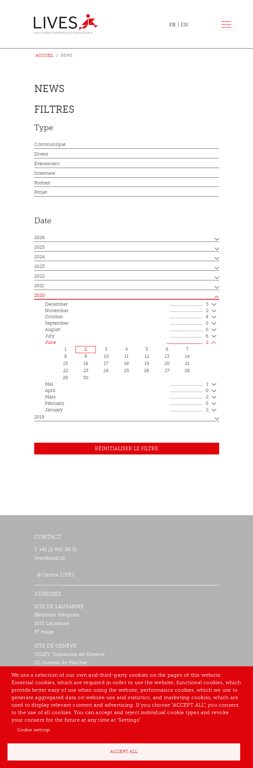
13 (167, 356)
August (126, 330)
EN (184, 24)
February (126, 404)
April (126, 391)
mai (126, 384)
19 (146, 363)
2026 (39, 237)
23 (85, 370)
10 (106, 356)
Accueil (45, 55)
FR (172, 24)
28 (187, 370)
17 (106, 363)
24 (106, 370)
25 (126, 370)
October (126, 317)
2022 (39, 276)
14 (187, 356)
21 (187, 363)
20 (167, 363)
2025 (39, 247)
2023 (39, 266)
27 (167, 370)
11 (126, 356)
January (126, 410)
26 (146, 370)
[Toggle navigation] (226, 25)
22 (65, 370)
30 (85, 377)
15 (65, 363)
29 (65, 377)
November (126, 311)
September (126, 323)
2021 (39, 285)
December (126, 304)
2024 (39, 256)
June (126, 343)
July (126, 336)
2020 (39, 295)
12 (146, 356)
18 (126, 363)
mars (126, 397)
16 (85, 363)
